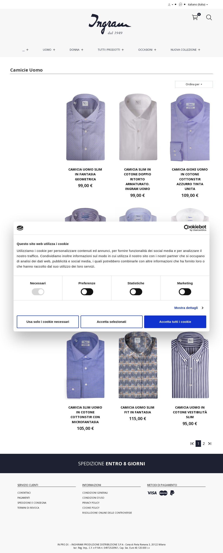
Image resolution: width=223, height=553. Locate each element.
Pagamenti (23, 497)
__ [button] (23, 50)
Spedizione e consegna (31, 502)
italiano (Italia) (197, 4)
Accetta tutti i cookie (175, 321)
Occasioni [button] (145, 50)
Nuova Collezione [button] (183, 50)
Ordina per (193, 84)
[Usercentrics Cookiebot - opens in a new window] (187, 228)
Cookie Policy (90, 507)
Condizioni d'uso (93, 497)
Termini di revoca (28, 507)
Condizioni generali (95, 492)
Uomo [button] (47, 50)
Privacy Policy (90, 502)
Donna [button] (74, 50)
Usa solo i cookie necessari (48, 321)
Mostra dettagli (186, 308)
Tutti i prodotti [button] (109, 50)
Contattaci (24, 492)
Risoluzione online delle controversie (107, 512)
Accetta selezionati (111, 321)
